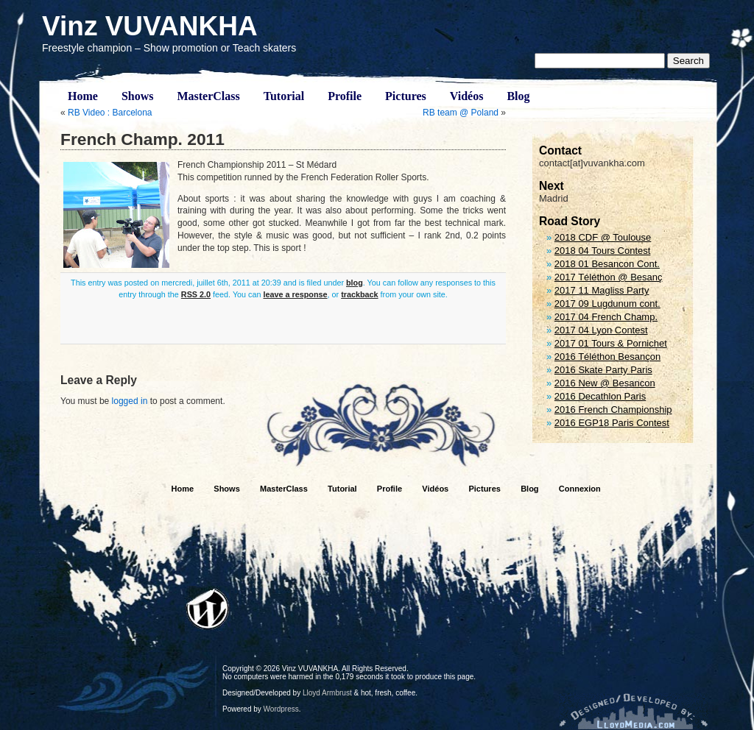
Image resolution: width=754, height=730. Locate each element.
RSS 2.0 (196, 294)
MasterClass (208, 96)
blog (354, 282)
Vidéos (467, 96)
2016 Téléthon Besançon (607, 356)
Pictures (405, 96)
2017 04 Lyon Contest (601, 330)
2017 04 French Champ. (606, 316)
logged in (130, 401)
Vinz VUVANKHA (150, 26)
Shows (137, 96)
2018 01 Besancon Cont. (607, 263)
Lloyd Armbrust (327, 693)
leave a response (296, 294)
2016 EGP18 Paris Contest (611, 422)
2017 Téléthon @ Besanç (608, 277)
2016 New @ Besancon (604, 383)
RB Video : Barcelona (110, 112)
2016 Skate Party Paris (603, 369)
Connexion (580, 488)
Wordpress (281, 709)
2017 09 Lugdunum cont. (607, 303)
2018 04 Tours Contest (602, 250)
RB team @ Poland (460, 112)
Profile (345, 96)
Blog (518, 96)
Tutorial (284, 96)
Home (83, 96)
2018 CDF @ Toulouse (602, 237)
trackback (359, 294)
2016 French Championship (613, 409)
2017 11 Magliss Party (601, 290)
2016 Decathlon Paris (600, 396)
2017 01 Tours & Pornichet (610, 343)
